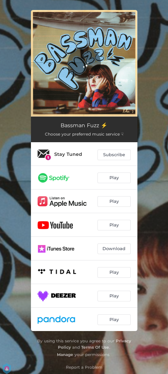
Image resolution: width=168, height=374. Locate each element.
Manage (65, 354)
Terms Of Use (95, 347)
